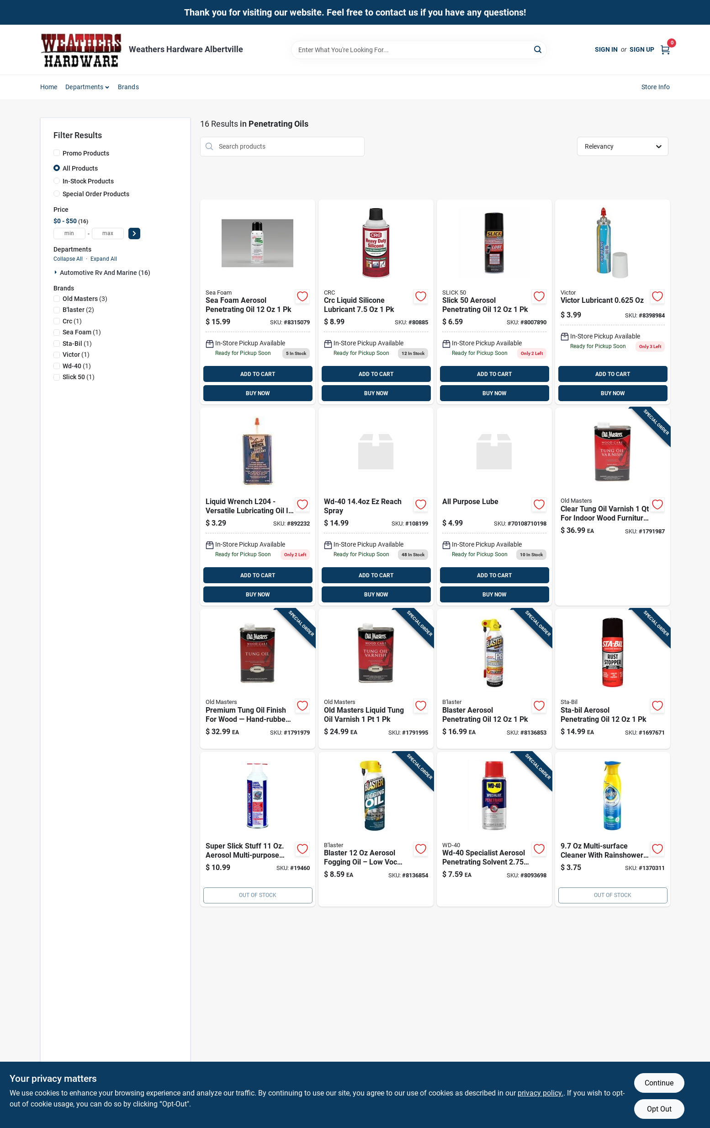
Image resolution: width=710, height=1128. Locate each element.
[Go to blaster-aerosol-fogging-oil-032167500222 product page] (376, 829)
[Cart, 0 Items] (665, 49)
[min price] (69, 233)
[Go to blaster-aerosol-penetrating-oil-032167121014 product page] (494, 679)
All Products (80, 168)
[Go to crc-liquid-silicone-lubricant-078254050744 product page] (376, 302)
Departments (84, 87)
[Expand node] (56, 272)
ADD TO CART (257, 374)
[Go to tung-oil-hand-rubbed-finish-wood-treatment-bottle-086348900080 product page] (257, 679)
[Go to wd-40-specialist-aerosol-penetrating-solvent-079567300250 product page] (494, 829)
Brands (128, 87)
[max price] (108, 233)
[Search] (538, 49)
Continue (659, 1083)
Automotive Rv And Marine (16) (105, 272)
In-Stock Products (88, 181)
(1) (72, 321)
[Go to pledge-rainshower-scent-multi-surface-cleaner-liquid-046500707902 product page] (612, 829)
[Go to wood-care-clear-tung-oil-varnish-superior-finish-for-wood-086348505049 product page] (612, 507)
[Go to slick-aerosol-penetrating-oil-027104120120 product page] (494, 302)
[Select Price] (134, 233)
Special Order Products (96, 194)
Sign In (606, 49)
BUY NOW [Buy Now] (258, 393)
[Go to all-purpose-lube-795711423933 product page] (494, 507)
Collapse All (68, 259)
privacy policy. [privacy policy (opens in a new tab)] (540, 1093)
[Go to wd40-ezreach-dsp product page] (376, 507)
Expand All (103, 259)
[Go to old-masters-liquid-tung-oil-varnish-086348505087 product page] (376, 679)
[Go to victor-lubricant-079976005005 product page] (612, 302)
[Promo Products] (56, 153)
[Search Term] (419, 50)
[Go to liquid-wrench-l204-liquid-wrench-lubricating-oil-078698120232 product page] (257, 507)
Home (49, 87)
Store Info (655, 87)
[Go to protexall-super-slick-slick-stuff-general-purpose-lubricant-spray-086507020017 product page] (257, 829)
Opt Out (659, 1109)
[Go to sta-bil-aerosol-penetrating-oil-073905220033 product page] (612, 679)
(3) (85, 298)
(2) (78, 309)
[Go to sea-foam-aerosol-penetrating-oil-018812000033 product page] (257, 302)
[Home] (81, 49)
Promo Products (86, 153)
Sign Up (642, 49)
